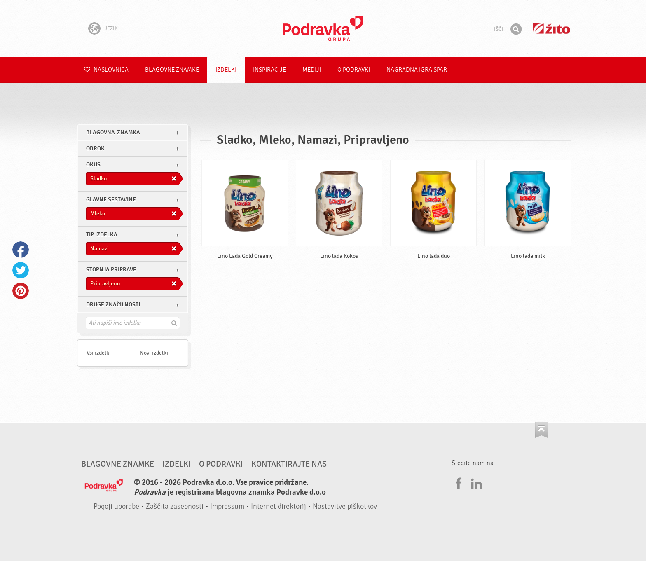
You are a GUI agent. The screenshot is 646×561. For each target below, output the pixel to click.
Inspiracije (269, 69)
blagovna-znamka (113, 132)
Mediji (311, 69)
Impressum (227, 506)
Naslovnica (106, 69)
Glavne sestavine (111, 199)
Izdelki (225, 69)
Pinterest (20, 291)
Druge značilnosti (113, 304)
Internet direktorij (278, 506)
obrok (95, 148)
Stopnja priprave (111, 269)
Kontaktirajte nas (289, 464)
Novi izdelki (154, 352)
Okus (93, 164)
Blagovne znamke (172, 69)
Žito (551, 28)
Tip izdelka (101, 234)
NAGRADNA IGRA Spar (416, 69)
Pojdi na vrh (541, 430)
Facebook (20, 249)
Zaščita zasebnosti (175, 506)
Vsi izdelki (99, 352)
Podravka (323, 28)
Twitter (20, 270)
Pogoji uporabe (116, 506)
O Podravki (353, 69)
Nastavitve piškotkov (345, 506)
